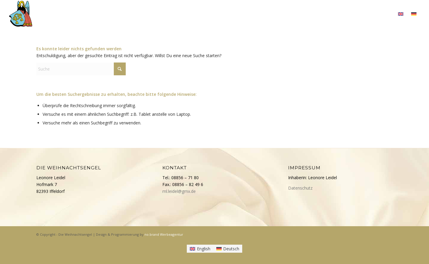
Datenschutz (300, 188)
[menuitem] (257, 13)
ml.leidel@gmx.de (179, 191)
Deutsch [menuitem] (231, 248)
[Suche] (81, 69)
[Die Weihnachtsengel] (21, 13)
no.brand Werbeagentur (163, 234)
